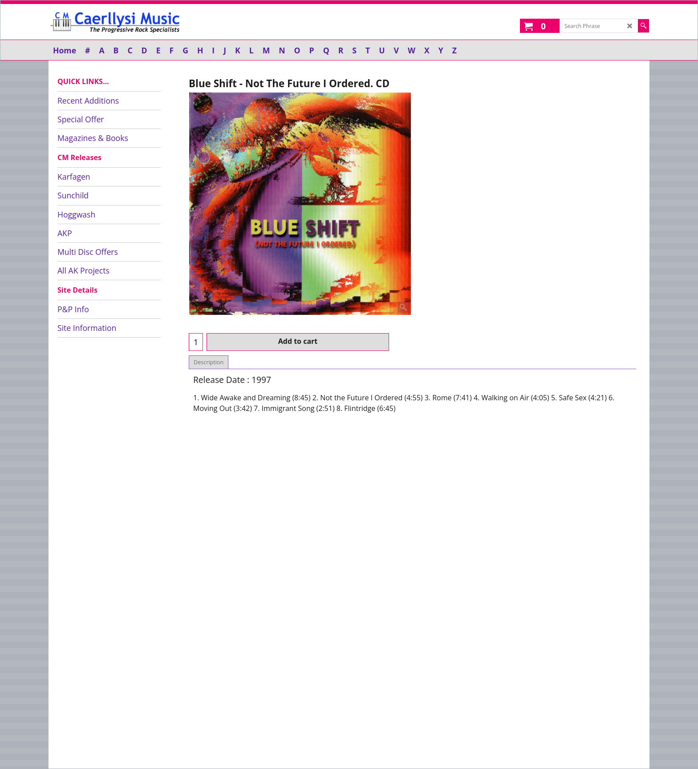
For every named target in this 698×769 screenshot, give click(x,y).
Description (208, 362)
